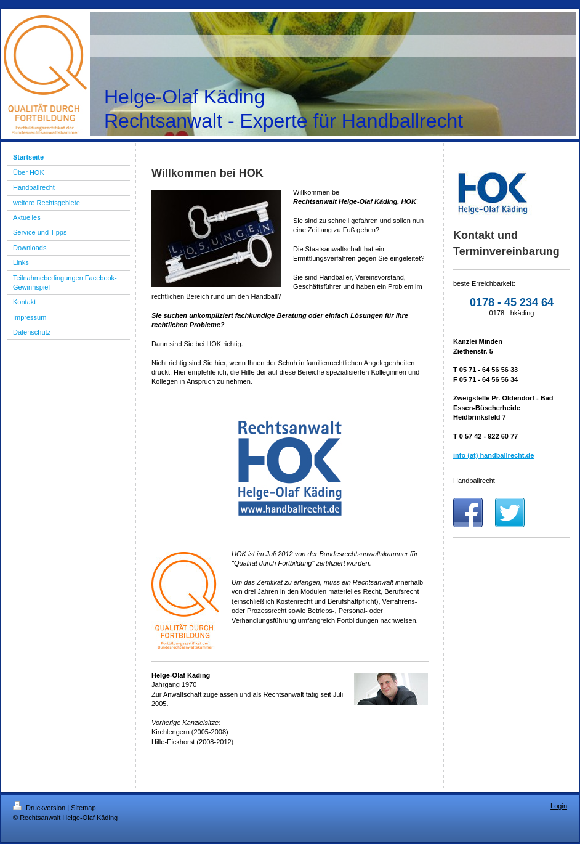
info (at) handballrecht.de (493, 455)
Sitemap (83, 807)
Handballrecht (474, 480)
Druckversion (40, 807)
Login (558, 806)
